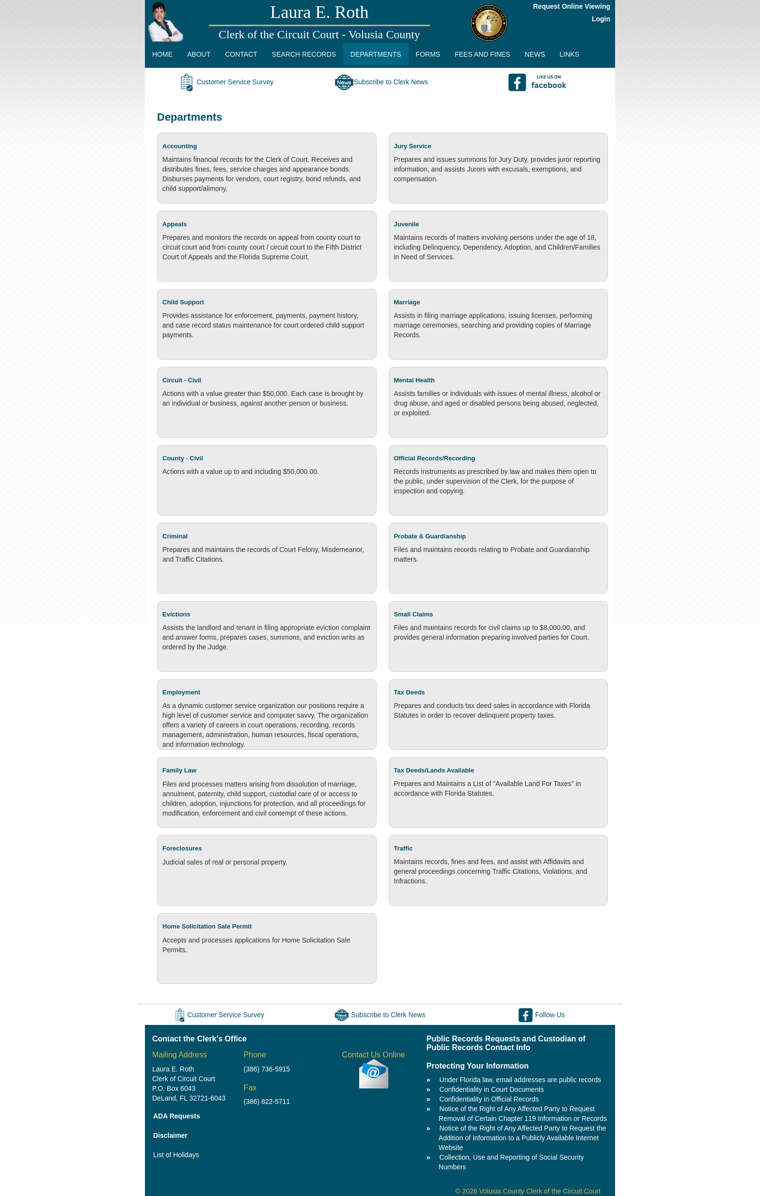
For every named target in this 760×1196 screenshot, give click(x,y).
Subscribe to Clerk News (381, 82)
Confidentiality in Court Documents (492, 1089)
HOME (162, 54)
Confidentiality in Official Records (489, 1099)
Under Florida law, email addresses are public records (521, 1080)
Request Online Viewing (571, 6)
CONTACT (241, 54)
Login (601, 19)
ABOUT (198, 54)
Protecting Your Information (478, 1066)
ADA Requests (176, 1116)
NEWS (535, 54)
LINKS (569, 54)
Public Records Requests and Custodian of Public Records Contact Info (506, 1043)
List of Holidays (176, 1155)
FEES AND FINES (482, 54)
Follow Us (541, 1015)
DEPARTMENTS (375, 54)
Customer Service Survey (225, 82)
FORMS (428, 54)
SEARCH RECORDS (304, 54)
